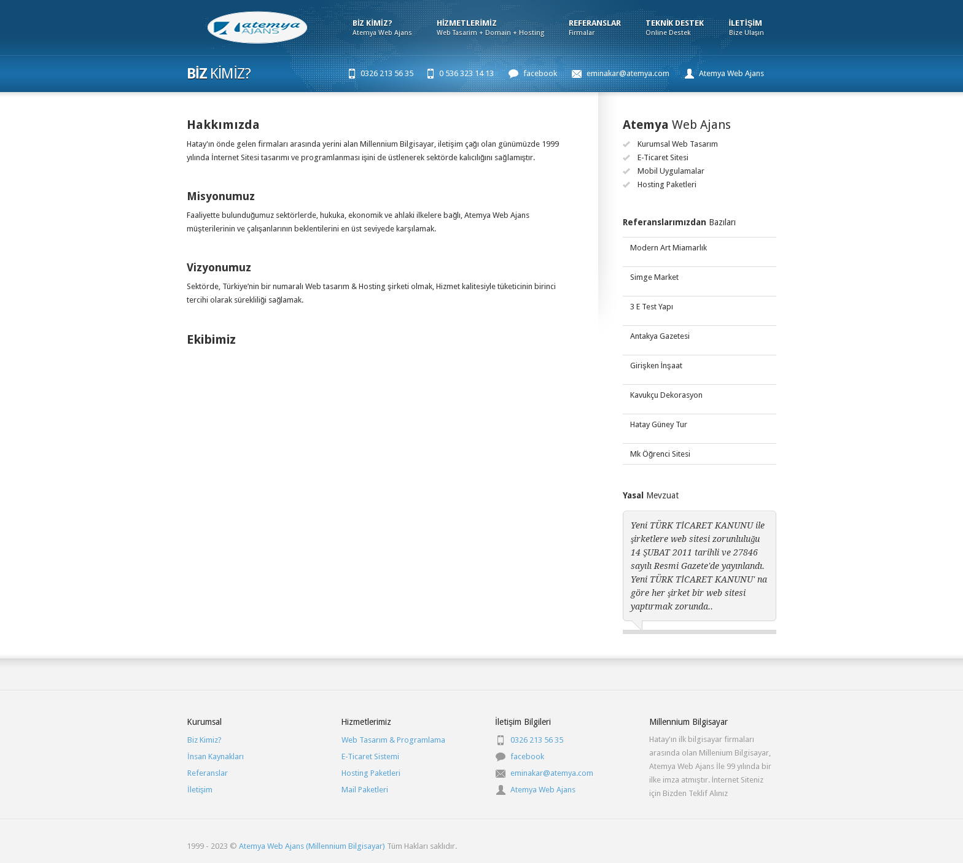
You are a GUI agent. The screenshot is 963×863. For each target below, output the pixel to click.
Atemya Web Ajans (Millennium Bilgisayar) (311, 846)
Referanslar (207, 773)
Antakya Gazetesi (660, 336)
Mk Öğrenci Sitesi (660, 454)
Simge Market (654, 277)
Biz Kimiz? (204, 740)
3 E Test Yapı (651, 306)
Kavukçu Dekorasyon (666, 395)
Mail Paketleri (364, 789)
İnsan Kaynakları (215, 756)
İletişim (199, 789)
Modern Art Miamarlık (668, 247)
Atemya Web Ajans (731, 73)
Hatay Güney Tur (658, 424)
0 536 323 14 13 (466, 73)
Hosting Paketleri (370, 773)
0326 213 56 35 (387, 73)
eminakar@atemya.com (628, 73)
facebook (540, 73)
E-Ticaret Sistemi (370, 756)
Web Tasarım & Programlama (393, 740)
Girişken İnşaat (656, 365)
